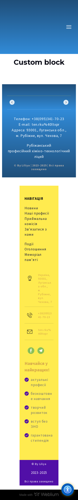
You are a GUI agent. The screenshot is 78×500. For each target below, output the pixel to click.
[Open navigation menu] (69, 27)
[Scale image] (22, 102)
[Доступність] (67, 489)
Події (29, 244)
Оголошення (35, 249)
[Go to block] (32, 27)
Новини (31, 208)
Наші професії (37, 213)
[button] (31, 350)
